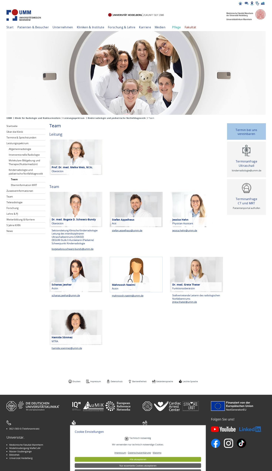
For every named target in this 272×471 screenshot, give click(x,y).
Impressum (95, 381)
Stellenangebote (153, 444)
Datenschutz (116, 381)
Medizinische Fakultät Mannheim (26, 444)
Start (10, 27)
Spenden (149, 458)
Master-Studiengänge (20, 451)
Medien (160, 27)
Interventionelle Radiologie (24, 154)
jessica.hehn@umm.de (184, 230)
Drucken (76, 381)
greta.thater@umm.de (184, 302)
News (9, 231)
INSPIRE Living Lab (83, 448)
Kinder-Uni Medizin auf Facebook (91, 451)
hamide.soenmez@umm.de (67, 348)
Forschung (12, 208)
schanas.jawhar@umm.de (66, 295)
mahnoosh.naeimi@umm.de (127, 295)
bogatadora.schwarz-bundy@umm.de (72, 249)
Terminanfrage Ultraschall (246, 163)
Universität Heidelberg (21, 458)
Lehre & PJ (12, 213)
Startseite (12, 126)
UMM (9, 118)
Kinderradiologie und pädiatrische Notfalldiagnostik (117, 118)
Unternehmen (63, 27)
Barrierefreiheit (139, 381)
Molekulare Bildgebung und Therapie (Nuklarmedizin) (24, 162)
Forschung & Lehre (121, 27)
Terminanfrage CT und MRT (246, 201)
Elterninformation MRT (24, 185)
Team (14, 179)
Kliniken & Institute (90, 27)
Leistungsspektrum (74, 118)
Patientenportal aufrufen (246, 208)
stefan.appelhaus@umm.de (127, 230)
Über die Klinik (14, 131)
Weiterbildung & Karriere (20, 219)
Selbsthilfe (150, 451)
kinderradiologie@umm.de (246, 170)
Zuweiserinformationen (19, 190)
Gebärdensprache (164, 381)
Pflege (176, 27)
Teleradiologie (14, 202)
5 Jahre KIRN (13, 225)
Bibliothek (14, 454)
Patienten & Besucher (33, 27)
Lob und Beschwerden (156, 454)
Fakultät (190, 27)
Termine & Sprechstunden (21, 137)
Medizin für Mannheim (86, 454)
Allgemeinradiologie (20, 149)
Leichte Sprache (190, 381)
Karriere (145, 27)
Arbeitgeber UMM (83, 444)
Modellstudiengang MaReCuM (24, 448)
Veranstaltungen (153, 448)
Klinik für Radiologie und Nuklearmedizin (38, 118)
